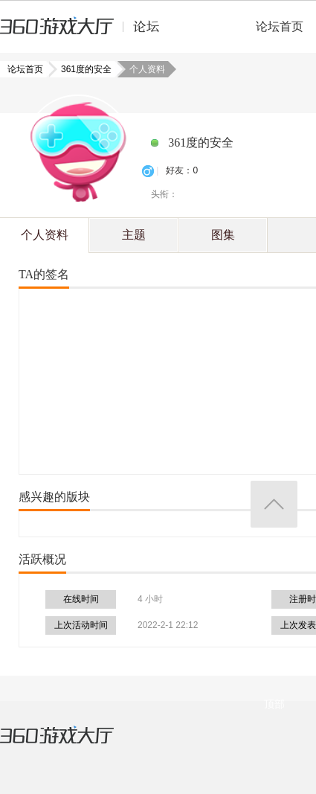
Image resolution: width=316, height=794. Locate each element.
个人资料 (44, 234)
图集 (223, 234)
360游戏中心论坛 (86, 32)
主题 (134, 234)
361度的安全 (82, 69)
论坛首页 (279, 26)
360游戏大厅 (72, 744)
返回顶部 (274, 504)
